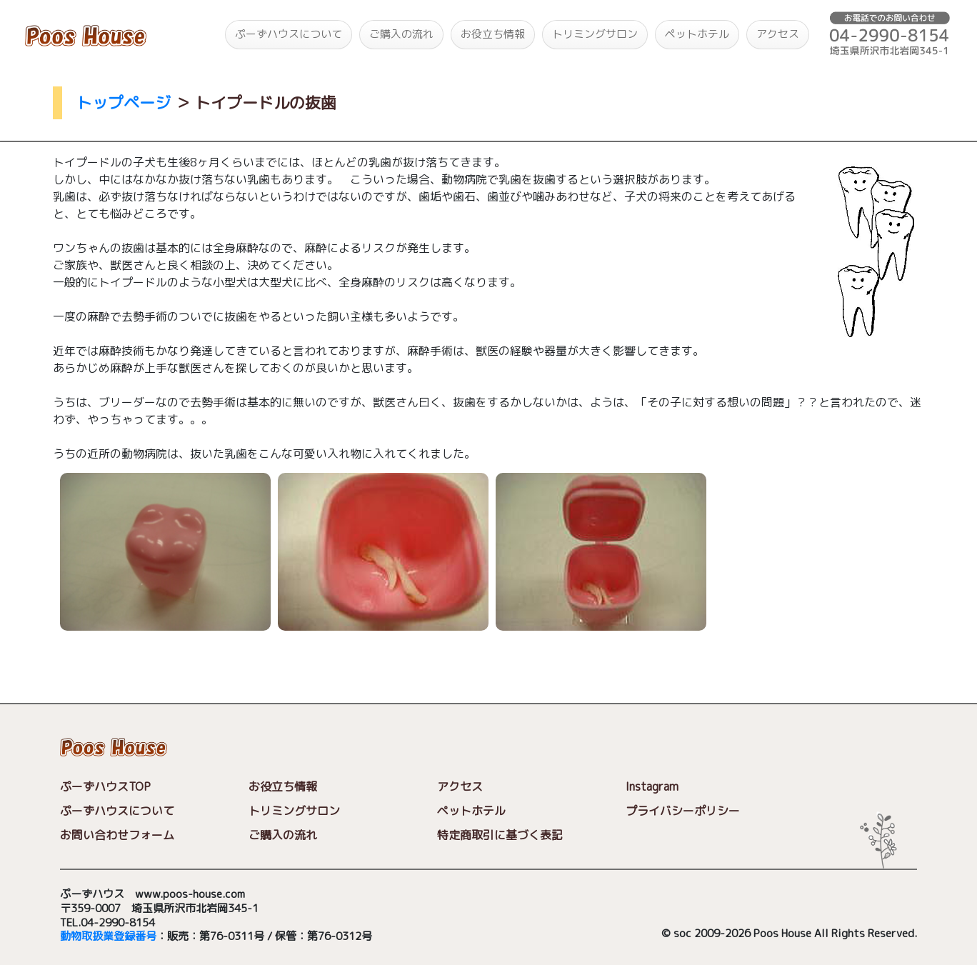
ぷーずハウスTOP (105, 786)
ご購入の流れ (401, 33)
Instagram (652, 786)
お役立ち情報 (493, 33)
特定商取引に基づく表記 (500, 835)
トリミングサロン (595, 33)
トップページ (123, 102)
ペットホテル (697, 33)
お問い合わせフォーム (117, 835)
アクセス (777, 33)
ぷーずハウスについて (288, 33)
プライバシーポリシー (683, 811)
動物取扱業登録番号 (108, 936)
